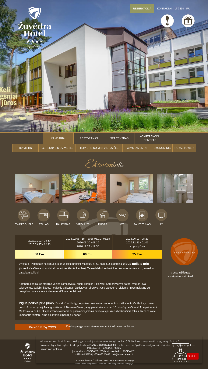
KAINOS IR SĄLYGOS (42, 327)
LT (176, 8)
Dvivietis (25, 147)
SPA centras (119, 138)
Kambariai (58, 138)
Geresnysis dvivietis (57, 147)
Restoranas (89, 138)
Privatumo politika (51, 349)
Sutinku (192, 356)
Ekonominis (162, 147)
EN (182, 8)
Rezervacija (142, 8)
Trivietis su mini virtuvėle (99, 147)
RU (188, 8)
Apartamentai (137, 147)
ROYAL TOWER (184, 147)
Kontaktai (164, 8)
